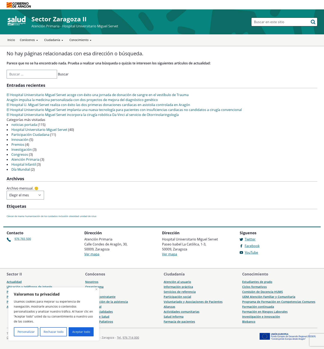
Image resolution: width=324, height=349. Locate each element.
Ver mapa (91, 254)
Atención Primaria (25, 159)
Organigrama (94, 287)
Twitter (250, 239)
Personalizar (26, 332)
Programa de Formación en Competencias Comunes (278, 302)
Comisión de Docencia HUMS (262, 292)
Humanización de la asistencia (106, 302)
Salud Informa (173, 317)
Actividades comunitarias (181, 312)
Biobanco (248, 322)
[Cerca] (96, 289)
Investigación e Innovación (261, 317)
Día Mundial (20, 169)
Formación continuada (258, 307)
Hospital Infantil (23, 164)
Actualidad (14, 282)
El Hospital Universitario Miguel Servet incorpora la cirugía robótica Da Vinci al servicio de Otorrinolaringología (93, 114)
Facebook (252, 246)
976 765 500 (22, 239)
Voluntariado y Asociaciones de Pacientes (193, 302)
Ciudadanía (54, 40)
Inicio (11, 40)
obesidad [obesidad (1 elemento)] (74, 216)
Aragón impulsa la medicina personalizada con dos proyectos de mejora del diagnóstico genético (82, 100)
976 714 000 (131, 337)
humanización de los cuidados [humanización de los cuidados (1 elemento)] (41, 216)
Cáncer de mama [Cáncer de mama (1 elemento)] (15, 216)
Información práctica (178, 287)
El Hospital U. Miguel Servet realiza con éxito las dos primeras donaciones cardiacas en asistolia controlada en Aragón (98, 105)
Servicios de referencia (180, 292)
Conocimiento (81, 40)
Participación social (177, 297)
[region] (53, 314)
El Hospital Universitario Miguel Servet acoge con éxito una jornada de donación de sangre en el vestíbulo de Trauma (98, 95)
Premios (17, 144)
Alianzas (169, 307)
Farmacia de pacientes (179, 322)
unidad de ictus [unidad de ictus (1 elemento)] (88, 216)
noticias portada (24, 124)
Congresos (19, 154)
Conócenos (29, 40)
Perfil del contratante (100, 297)
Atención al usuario (177, 282)
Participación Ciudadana (30, 134)
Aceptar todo (81, 332)
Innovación (20, 139)
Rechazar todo (53, 332)
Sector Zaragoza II (59, 19)
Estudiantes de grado (257, 282)
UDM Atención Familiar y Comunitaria (268, 297)
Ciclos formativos (254, 287)
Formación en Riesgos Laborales (265, 312)
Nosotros (91, 282)
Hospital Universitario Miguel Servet (39, 129)
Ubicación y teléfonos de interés (29, 287)
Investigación (21, 149)
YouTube (251, 252)
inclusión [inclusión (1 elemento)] (63, 216)
